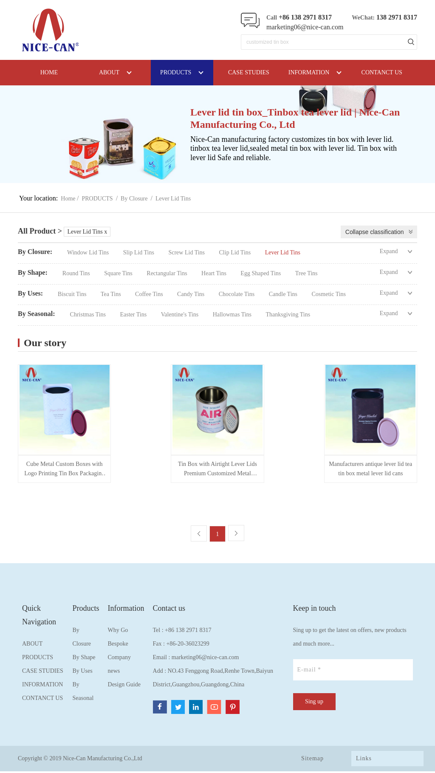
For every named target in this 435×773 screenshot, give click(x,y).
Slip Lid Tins (139, 252)
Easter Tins (134, 314)
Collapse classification (374, 232)
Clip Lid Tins (235, 252)
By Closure (134, 198)
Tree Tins (306, 273)
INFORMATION (42, 686)
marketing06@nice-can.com (304, 27)
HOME (49, 72)
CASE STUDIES (42, 672)
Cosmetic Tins (329, 294)
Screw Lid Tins (187, 252)
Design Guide (124, 686)
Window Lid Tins (88, 252)
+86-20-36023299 (187, 645)
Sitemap (312, 760)
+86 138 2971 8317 (188, 632)
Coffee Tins (149, 294)
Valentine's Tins (180, 314)
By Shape (84, 659)
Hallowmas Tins (233, 314)
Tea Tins (111, 294)
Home (68, 198)
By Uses (83, 672)
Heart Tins (214, 273)
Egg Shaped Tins (261, 273)
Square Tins (119, 273)
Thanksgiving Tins (288, 314)
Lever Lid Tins (173, 198)
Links (364, 760)
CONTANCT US (42, 700)
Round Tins (76, 273)
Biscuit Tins (73, 294)
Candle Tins (284, 294)
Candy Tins (191, 294)
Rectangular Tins (168, 273)
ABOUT (32, 645)
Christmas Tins (88, 314)
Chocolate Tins (237, 294)
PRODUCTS (97, 198)
